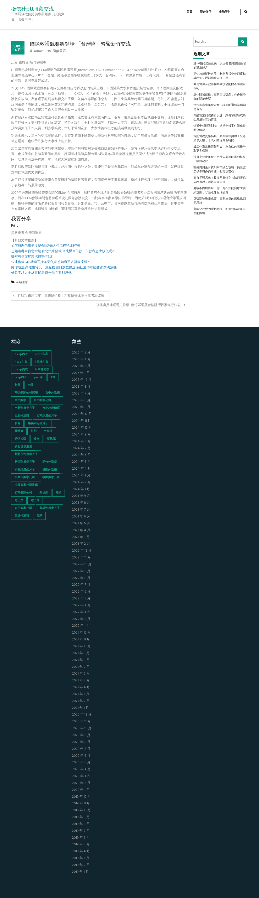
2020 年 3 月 (81, 776)
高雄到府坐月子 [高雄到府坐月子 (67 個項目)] (49, 508)
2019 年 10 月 (81, 810)
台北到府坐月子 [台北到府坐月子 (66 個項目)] (25, 408)
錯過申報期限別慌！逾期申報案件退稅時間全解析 (219, 128)
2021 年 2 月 (81, 701)
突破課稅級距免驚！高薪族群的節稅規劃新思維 (219, 201)
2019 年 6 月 (81, 838)
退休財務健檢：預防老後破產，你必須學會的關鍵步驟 (219, 97)
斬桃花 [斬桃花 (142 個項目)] (51, 439)
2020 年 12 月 (82, 714)
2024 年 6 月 (81, 455)
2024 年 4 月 (81, 468)
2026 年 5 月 (81, 352)
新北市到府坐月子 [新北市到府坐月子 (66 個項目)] (26, 454)
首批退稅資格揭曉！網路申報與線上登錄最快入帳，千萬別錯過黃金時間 (219, 138)
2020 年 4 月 (81, 769)
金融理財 (225, 12)
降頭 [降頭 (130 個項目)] (58, 492)
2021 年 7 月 (81, 667)
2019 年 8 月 (81, 824)
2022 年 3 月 (81, 612)
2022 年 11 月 (81, 557)
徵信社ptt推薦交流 (32, 9)
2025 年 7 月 (81, 393)
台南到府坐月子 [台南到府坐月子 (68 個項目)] (47, 415)
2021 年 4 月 (81, 687)
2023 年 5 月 (81, 523)
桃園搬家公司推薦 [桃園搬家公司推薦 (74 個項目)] (26, 485)
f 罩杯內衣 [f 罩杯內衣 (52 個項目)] (41, 362)
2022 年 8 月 (81, 578)
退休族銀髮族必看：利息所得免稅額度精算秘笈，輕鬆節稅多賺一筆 (219, 76)
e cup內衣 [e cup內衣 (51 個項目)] (41, 354)
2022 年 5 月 (81, 598)
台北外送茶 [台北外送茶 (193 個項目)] (22, 415)
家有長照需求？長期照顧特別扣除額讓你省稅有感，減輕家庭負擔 (219, 180)
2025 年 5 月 (81, 407)
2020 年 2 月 (81, 783)
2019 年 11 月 (81, 803)
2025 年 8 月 (81, 387)
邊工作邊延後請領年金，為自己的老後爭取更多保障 (219, 149)
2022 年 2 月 (81, 619)
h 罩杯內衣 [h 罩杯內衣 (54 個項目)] (42, 369)
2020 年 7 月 (81, 749)
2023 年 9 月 (81, 496)
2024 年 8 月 (81, 441)
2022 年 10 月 (82, 564)
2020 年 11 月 (81, 721)
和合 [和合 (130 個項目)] (17, 423)
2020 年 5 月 (81, 762)
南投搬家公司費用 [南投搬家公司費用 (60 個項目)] (26, 392)
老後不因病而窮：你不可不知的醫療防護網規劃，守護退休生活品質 (219, 190)
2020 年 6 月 (81, 756)
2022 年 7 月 (81, 585)
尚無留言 (57, 51)
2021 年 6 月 (81, 673)
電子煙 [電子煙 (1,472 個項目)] (19, 500)
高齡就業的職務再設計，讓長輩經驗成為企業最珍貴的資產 (219, 118)
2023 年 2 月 (81, 544)
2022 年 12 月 (82, 550)
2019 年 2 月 (81, 865)
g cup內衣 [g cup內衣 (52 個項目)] (21, 369)
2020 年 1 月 (81, 790)
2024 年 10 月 (82, 427)
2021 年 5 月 (81, 680)
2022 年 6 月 (81, 591)
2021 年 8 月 (81, 660)
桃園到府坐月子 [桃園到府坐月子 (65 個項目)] (25, 469)
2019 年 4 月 (81, 851)
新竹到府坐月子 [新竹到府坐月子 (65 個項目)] (25, 462)
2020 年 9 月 (81, 735)
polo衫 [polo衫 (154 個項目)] (38, 377)
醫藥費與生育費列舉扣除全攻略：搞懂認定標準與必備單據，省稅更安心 (219, 170)
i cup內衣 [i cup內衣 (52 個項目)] (21, 377)
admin (37, 51)
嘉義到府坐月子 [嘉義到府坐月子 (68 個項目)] (38, 423)
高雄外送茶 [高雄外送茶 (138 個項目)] (22, 515)
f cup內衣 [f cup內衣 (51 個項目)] (21, 362)
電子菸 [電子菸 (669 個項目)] (35, 500)
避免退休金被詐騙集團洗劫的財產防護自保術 (219, 86)
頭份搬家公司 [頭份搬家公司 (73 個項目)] (23, 508)
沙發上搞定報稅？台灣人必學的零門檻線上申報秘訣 (219, 159)
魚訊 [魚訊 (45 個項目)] (39, 515)
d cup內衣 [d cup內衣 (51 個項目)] (21, 354)
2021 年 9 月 (81, 653)
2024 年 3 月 (81, 475)
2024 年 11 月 (81, 421)
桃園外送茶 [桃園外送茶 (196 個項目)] (49, 469)
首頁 (189, 12)
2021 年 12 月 (81, 632)
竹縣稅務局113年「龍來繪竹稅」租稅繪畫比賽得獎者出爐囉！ (63, 296)
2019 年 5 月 (81, 844)
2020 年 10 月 (82, 728)
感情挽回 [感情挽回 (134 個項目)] (20, 439)
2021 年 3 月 (80, 694)
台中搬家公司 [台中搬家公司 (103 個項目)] (42, 400)
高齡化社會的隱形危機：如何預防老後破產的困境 (219, 211)
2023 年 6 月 (81, 516)
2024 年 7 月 (81, 448)
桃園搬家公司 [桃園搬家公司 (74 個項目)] (51, 477)
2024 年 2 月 (81, 482)
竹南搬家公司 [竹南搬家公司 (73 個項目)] (23, 492)
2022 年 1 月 (81, 626)
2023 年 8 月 (81, 503)
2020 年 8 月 (81, 742)
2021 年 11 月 (81, 639)
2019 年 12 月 (81, 797)
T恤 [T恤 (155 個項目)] (53, 377)
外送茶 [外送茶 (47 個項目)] (48, 431)
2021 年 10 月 (81, 646)
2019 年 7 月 (81, 831)
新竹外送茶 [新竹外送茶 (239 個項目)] (49, 462)
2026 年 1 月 (81, 373)
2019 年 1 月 (80, 872)
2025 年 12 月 (82, 380)
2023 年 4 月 (81, 530)
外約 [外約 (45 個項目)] (34, 431)
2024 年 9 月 (81, 434)
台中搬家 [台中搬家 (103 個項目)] (20, 400)
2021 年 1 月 (80, 708)
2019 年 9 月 (81, 817)
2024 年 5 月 (81, 462)
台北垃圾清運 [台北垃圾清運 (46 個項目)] (51, 408)
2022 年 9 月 (81, 571)
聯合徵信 (205, 12)
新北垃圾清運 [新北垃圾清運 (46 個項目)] (23, 446)
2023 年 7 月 (81, 509)
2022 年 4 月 (81, 605)
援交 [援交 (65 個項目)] (36, 439)
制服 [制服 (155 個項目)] (17, 385)
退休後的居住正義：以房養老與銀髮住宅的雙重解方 (219, 66)
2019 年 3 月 (80, 858)
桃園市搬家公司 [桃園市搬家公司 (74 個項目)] (25, 477)
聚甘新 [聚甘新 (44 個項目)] (43, 492)
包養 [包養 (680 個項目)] (31, 385)
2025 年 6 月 (81, 400)
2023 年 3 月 (81, 537)
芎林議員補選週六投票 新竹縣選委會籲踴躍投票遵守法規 (138, 305)
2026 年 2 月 (81, 366)
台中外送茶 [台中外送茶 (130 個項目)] (52, 392)
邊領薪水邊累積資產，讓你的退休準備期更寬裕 (219, 107)
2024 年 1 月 (81, 489)
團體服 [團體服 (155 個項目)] (19, 431)
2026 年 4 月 (81, 359)
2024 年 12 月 (82, 414)
